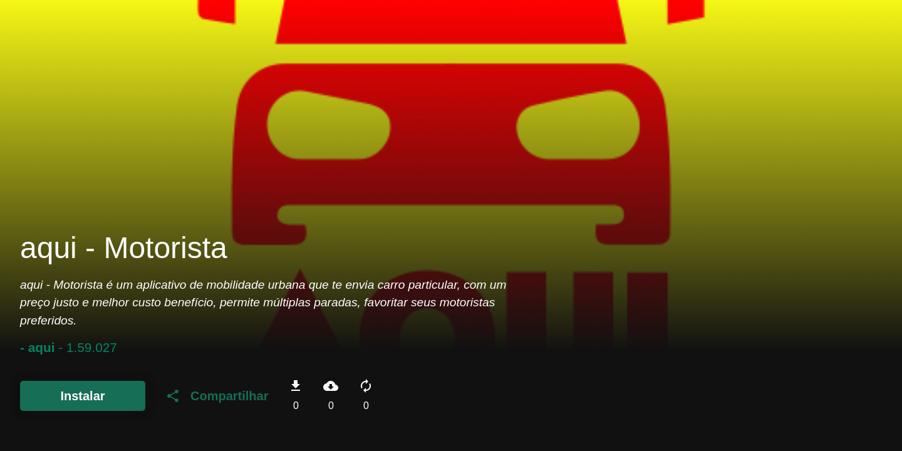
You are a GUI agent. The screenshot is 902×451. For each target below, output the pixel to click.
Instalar (82, 396)
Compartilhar (216, 395)
